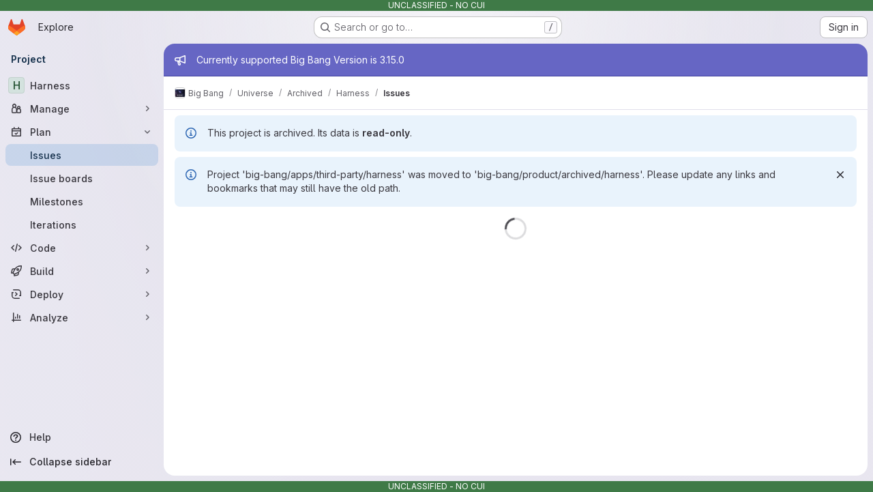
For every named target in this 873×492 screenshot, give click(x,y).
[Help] (81, 437)
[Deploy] (81, 294)
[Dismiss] (840, 175)
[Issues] (81, 155)
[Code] (81, 248)
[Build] (81, 271)
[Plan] (81, 132)
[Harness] (81, 85)
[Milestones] (81, 201)
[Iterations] (81, 224)
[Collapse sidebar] (81, 462)
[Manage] (81, 108)
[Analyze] (81, 317)
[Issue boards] (81, 178)
